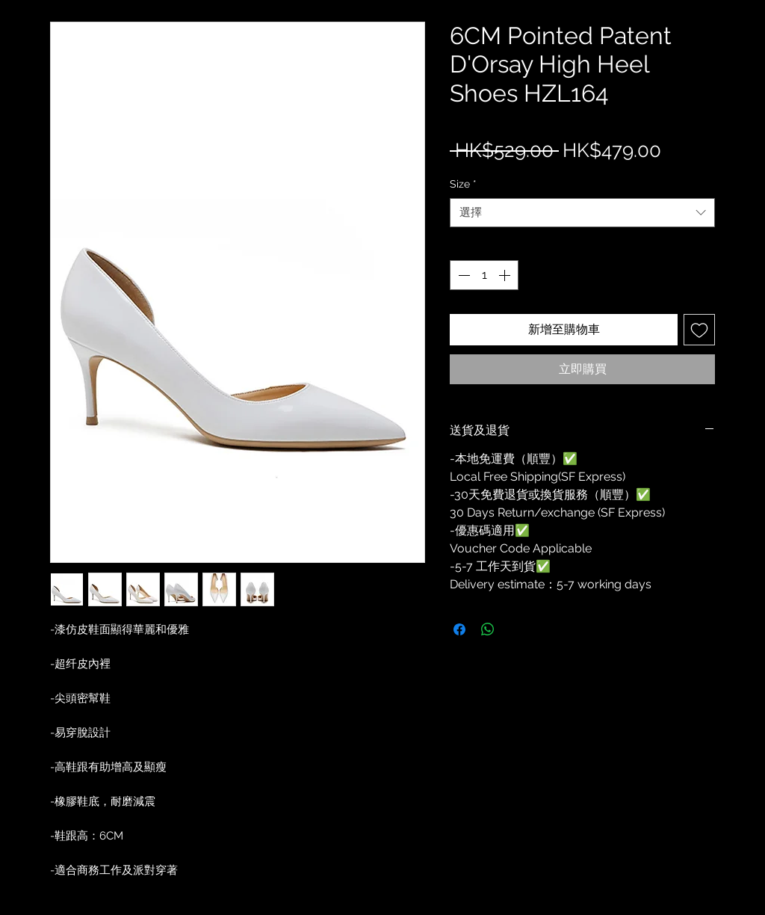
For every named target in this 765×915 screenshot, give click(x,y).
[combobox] (582, 212)
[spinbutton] (484, 275)
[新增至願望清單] (699, 329)
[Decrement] (462, 275)
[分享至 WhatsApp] (488, 629)
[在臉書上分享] (459, 629)
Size (463, 184)
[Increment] (505, 275)
